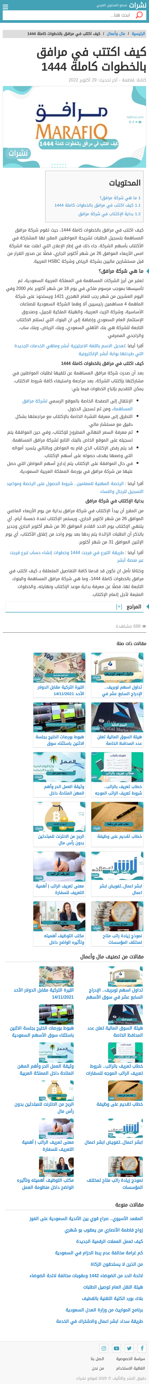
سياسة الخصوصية (130, 1358)
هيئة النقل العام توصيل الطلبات (113, 1287)
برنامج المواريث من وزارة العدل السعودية (104, 1310)
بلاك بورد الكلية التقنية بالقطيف (112, 1298)
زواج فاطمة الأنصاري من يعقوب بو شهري (103, 1230)
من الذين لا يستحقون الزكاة (116, 1264)
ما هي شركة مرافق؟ (120, 198)
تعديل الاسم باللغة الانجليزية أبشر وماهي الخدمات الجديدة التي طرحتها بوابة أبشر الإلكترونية (79, 350)
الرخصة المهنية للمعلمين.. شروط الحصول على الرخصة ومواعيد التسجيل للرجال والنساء (75, 487)
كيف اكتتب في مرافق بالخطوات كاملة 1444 (97, 205)
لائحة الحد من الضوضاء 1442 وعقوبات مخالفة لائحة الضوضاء (86, 1275)
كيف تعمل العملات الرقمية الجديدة (109, 1241)
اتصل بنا (97, 1358)
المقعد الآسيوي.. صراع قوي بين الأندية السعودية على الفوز (86, 1218)
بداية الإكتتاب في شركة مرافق (109, 214)
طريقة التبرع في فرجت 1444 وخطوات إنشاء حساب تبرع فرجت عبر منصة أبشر (77, 556)
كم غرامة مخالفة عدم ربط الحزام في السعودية (99, 1253)
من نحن (98, 1368)
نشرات (137, 5)
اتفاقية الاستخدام (130, 1368)
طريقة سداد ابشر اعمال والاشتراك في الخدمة (99, 1321)
